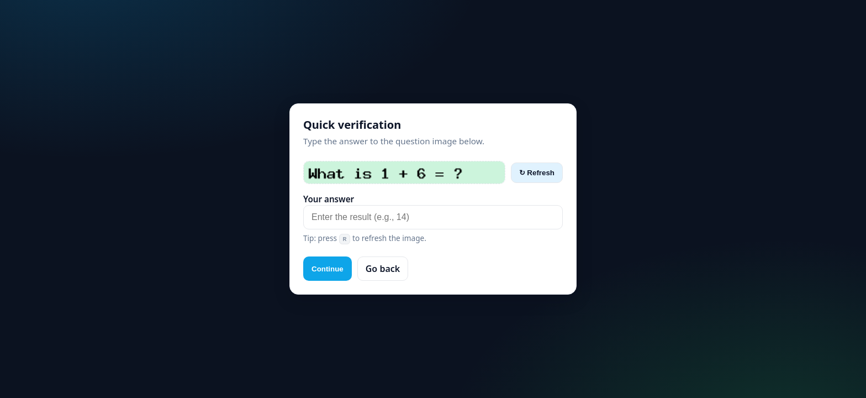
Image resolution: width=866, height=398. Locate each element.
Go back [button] (383, 269)
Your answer (328, 199)
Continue (327, 269)
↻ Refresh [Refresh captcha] (537, 173)
